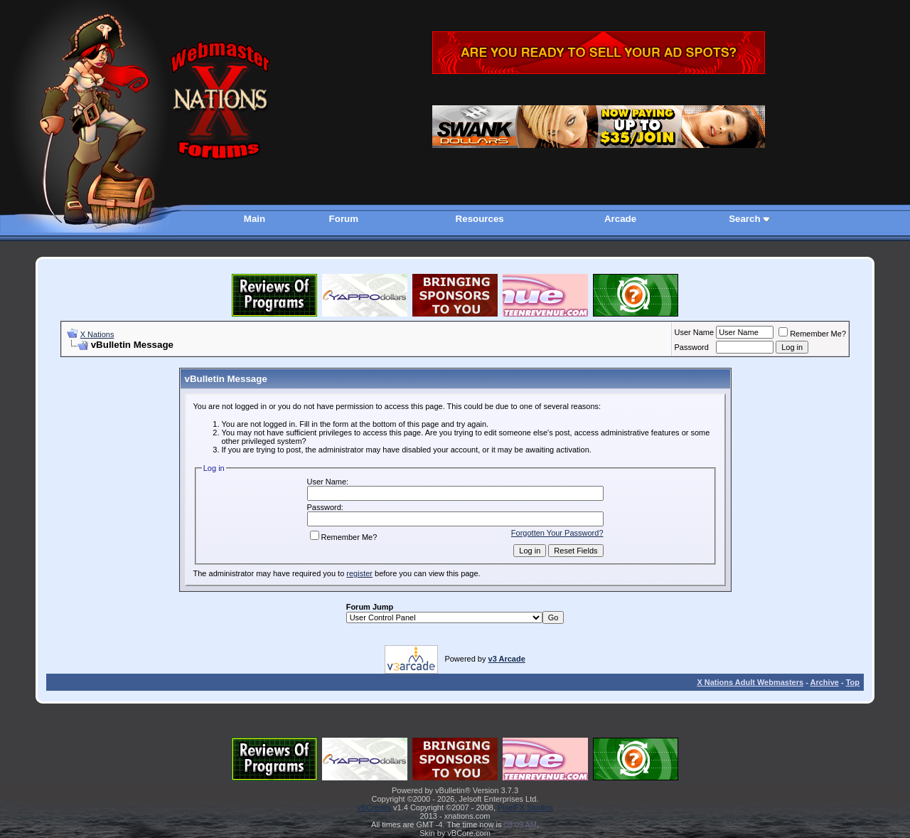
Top (853, 682)
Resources (480, 218)
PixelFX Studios (525, 807)
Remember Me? (812, 333)
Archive (824, 682)
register (359, 573)
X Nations (97, 334)
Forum (343, 218)
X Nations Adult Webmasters (750, 682)
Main (254, 218)
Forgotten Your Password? (557, 533)
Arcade (620, 218)
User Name (694, 332)
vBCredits (374, 807)
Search (744, 218)
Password (692, 347)
